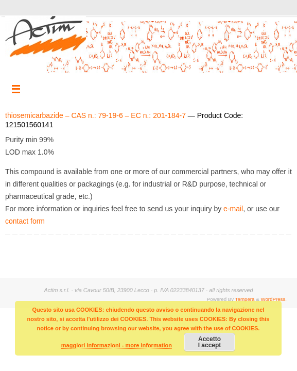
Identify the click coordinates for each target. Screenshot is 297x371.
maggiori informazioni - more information (116, 345)
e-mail (233, 209)
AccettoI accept (209, 342)
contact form (25, 221)
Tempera (245, 299)
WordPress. (273, 299)
